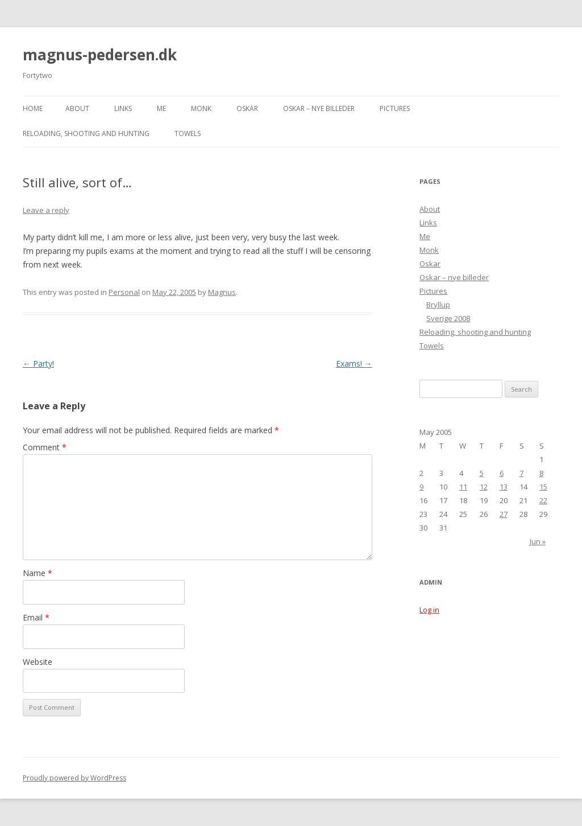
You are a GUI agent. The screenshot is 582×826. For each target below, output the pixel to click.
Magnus (222, 292)
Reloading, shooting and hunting (86, 133)
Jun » (538, 541)
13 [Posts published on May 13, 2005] (504, 487)
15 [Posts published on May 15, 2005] (543, 487)
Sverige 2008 (448, 318)
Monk (201, 108)
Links (123, 108)
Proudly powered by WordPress (74, 778)
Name (37, 573)
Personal (124, 292)
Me (161, 108)
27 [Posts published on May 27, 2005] (504, 514)
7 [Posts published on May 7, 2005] (521, 473)
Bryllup (438, 304)
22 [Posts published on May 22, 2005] (543, 500)
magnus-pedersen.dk (100, 54)
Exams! (354, 363)
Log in (429, 610)
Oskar (247, 108)
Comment (44, 447)
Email (36, 617)
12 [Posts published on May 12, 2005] (484, 487)
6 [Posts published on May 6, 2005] (502, 473)
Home (33, 108)
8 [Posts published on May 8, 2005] (541, 473)
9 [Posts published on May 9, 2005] (421, 487)
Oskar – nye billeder (319, 108)
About (77, 108)
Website (37, 661)
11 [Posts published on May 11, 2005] (463, 487)
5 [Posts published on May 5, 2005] (482, 473)
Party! (38, 363)
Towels (187, 133)
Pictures (395, 108)
